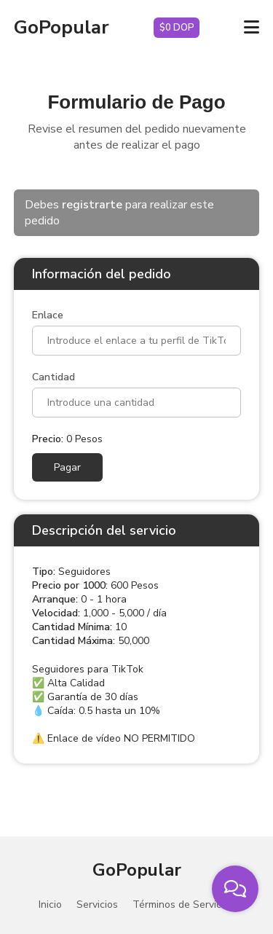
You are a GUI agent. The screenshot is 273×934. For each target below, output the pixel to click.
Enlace (47, 315)
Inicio (50, 904)
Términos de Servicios (183, 904)
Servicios (97, 904)
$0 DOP (176, 27)
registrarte (92, 205)
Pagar (67, 467)
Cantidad (53, 377)
